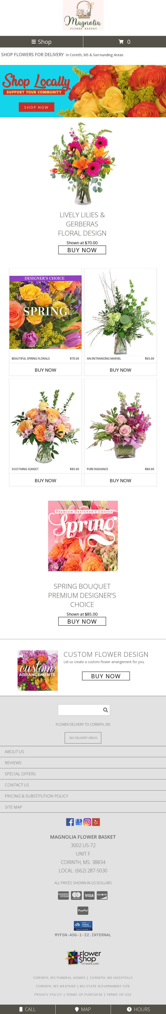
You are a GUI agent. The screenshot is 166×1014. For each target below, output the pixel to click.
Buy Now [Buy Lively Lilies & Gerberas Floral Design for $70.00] (82, 250)
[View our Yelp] (96, 824)
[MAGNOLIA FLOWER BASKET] (83, 28)
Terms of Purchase (84, 994)
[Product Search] (84, 710)
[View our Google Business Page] (79, 824)
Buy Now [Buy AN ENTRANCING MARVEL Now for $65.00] (120, 370)
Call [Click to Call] (27, 1009)
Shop (41, 42)
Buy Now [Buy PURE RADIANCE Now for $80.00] (120, 480)
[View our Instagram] (87, 824)
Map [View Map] (83, 1009)
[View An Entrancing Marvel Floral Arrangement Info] (120, 312)
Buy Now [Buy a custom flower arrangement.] (106, 676)
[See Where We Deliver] (83, 737)
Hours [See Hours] (138, 1009)
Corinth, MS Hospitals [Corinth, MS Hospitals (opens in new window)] (111, 977)
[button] (83, 926)
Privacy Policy (48, 994)
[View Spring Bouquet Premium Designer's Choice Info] (83, 535)
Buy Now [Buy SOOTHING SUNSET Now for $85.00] (45, 480)
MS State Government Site (105, 986)
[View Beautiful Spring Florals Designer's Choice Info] (45, 312)
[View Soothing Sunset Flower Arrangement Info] (45, 423)
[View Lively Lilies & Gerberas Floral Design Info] (83, 164)
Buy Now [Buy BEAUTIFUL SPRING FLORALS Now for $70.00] (45, 370)
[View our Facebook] (70, 824)
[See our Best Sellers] (83, 91)
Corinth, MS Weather (56, 986)
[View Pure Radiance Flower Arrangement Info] (120, 423)
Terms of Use (119, 994)
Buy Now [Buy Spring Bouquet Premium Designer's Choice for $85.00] (82, 621)
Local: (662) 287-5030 (83, 870)
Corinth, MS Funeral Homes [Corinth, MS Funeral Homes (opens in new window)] (59, 977)
